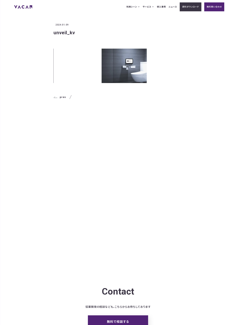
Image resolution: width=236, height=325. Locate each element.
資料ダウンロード (190, 7)
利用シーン (133, 6)
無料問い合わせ (214, 7)
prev (59, 97)
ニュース (173, 7)
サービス (148, 6)
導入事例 (161, 7)
